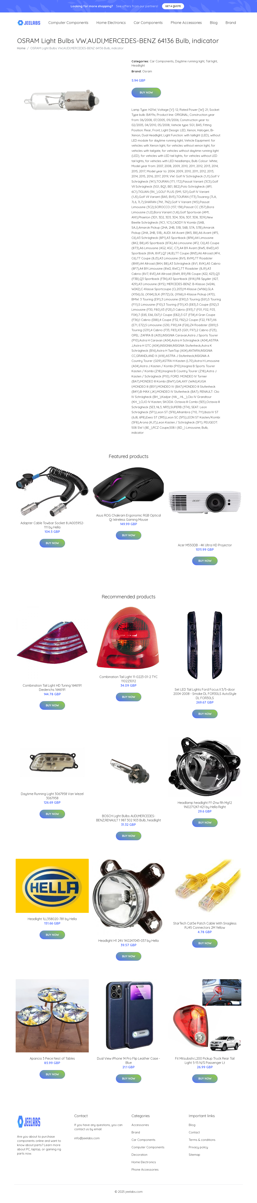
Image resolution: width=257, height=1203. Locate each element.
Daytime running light (189, 64)
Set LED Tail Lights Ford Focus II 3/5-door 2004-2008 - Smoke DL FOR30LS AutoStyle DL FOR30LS (204, 696)
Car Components (148, 24)
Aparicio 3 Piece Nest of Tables (52, 1061)
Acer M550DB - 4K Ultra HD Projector (205, 548)
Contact (194, 1135)
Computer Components (68, 24)
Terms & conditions (202, 1142)
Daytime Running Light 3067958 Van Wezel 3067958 (52, 799)
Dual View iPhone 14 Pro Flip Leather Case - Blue (128, 1063)
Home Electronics (111, 24)
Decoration (139, 1157)
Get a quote (173, 6)
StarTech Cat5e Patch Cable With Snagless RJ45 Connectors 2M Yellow (205, 928)
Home (21, 51)
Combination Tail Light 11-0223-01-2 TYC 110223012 (128, 682)
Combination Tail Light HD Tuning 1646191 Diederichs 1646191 (52, 690)
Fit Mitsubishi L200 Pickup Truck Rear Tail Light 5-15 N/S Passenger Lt (205, 1063)
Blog (213, 24)
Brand (230, 24)
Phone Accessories (186, 24)
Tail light (211, 64)
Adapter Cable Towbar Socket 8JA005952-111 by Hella (52, 528)
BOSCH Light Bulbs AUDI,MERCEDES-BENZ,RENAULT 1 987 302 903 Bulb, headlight (128, 821)
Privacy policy (198, 1150)
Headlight (138, 68)
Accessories (140, 1128)
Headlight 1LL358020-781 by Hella (52, 922)
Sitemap (194, 1157)
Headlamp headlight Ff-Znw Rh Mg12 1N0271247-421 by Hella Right (205, 807)
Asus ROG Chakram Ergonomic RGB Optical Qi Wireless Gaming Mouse (128, 520)
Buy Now (146, 95)
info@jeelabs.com (87, 1141)
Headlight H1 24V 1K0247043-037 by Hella (128, 943)
